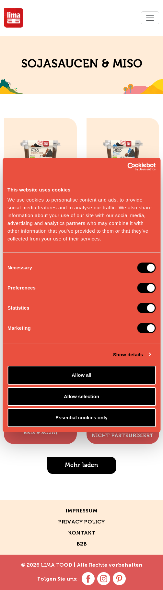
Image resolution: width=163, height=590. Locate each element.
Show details (128, 354)
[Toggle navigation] (150, 17)
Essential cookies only (81, 417)
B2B (81, 544)
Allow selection (81, 396)
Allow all (81, 375)
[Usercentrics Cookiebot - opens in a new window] (127, 167)
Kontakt (81, 533)
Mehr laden (81, 465)
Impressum (81, 511)
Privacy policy (81, 522)
